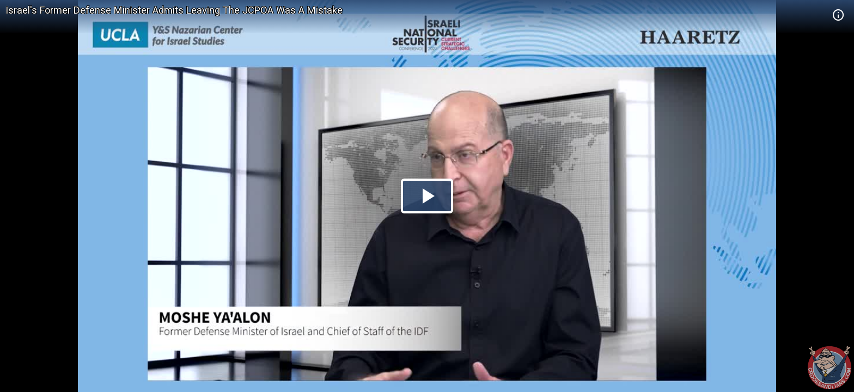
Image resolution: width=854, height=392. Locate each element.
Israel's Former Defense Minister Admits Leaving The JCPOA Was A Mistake (174, 10)
